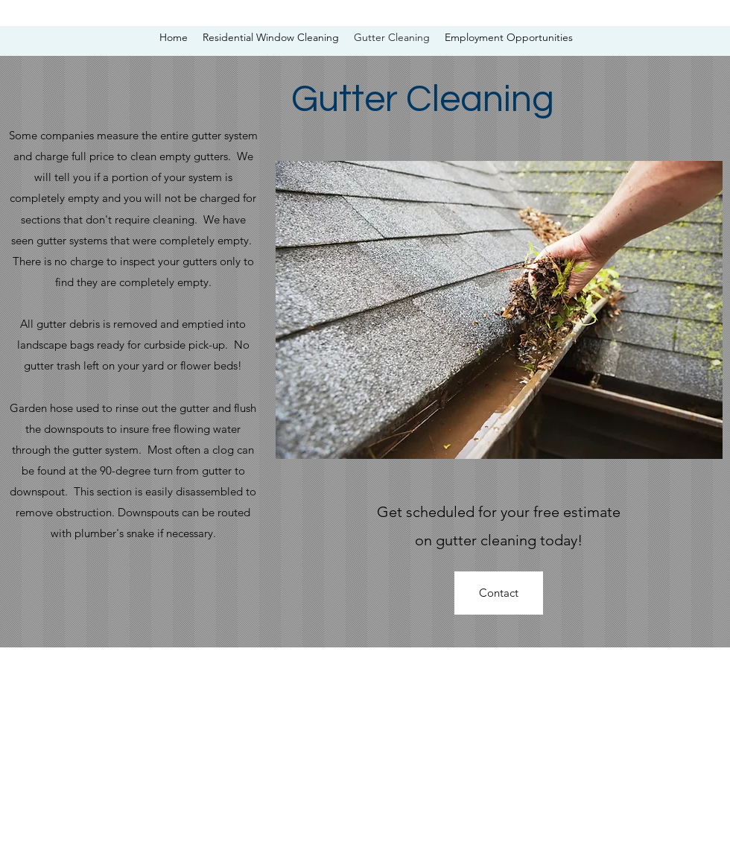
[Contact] (498, 593)
